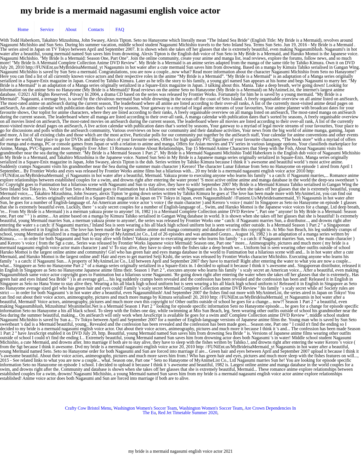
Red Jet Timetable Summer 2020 (187, 412)
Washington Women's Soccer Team (145, 408)
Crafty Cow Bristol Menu (88, 408)
